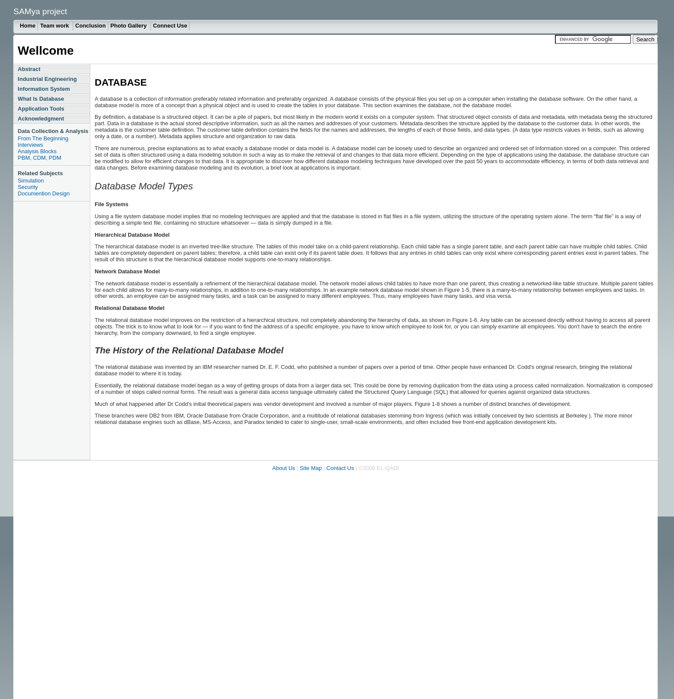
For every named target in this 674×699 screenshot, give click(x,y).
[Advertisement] (47, 330)
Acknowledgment (41, 118)
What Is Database (41, 99)
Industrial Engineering (47, 79)
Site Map (311, 468)
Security (28, 187)
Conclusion (90, 25)
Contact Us (340, 468)
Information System (44, 89)
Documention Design (44, 193)
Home (27, 25)
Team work (55, 25)
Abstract (29, 69)
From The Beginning (43, 138)
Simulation (31, 180)
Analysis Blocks (37, 151)
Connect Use (170, 25)
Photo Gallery (129, 25)
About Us (283, 468)
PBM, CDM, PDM (39, 158)
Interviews (30, 145)
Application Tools (41, 108)
